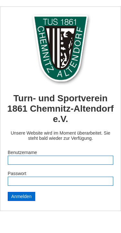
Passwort (17, 173)
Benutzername (22, 152)
